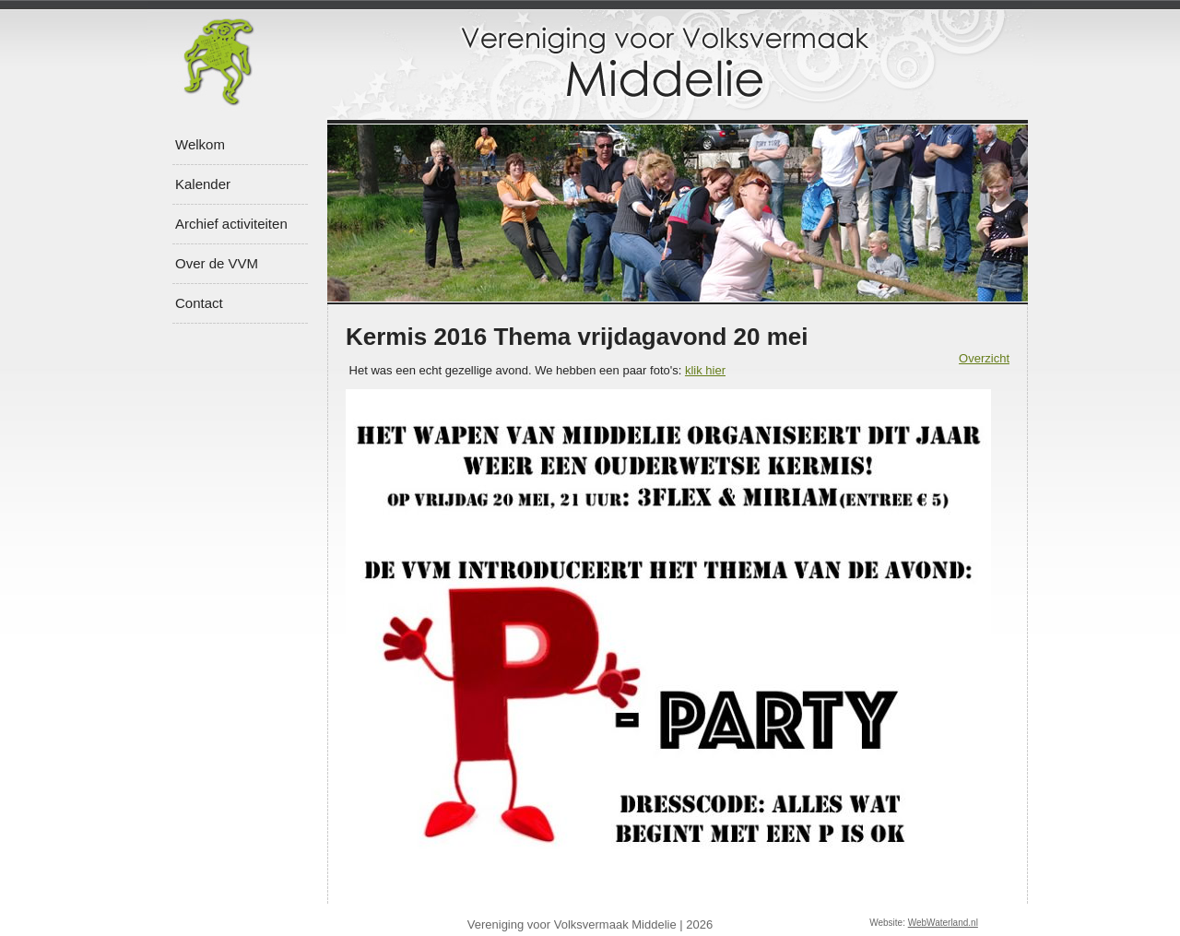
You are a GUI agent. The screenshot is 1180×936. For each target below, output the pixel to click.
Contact (199, 303)
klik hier (705, 370)
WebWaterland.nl (943, 923)
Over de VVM (216, 263)
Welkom (200, 144)
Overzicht (984, 358)
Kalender (202, 184)
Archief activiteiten (231, 223)
